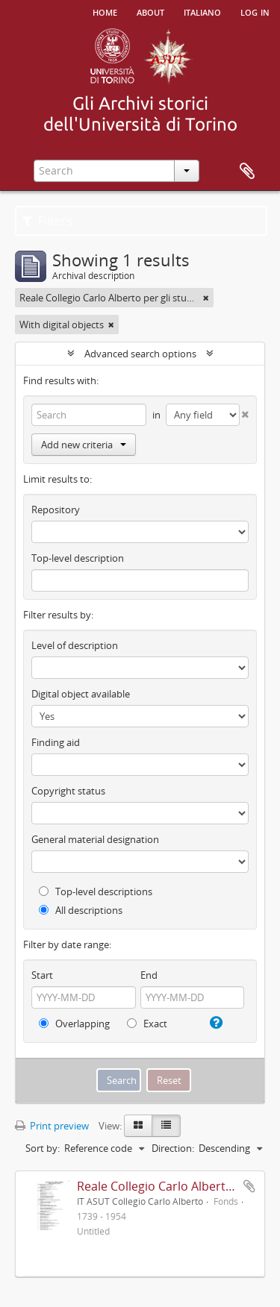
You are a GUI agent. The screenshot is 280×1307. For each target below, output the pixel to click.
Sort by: (42, 1148)
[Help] (214, 1022)
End (149, 975)
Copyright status (68, 790)
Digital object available (80, 693)
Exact (147, 1023)
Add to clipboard (249, 1186)
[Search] (88, 415)
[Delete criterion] (244, 411)
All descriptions (80, 910)
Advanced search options (140, 353)
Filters (47, 221)
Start (42, 975)
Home (105, 11)
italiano (202, 11)
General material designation (95, 839)
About (150, 11)
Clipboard (247, 171)
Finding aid (55, 742)
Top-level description (77, 558)
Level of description (74, 645)
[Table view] (166, 1126)
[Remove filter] (206, 297)
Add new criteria (83, 444)
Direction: (173, 1148)
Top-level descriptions (95, 891)
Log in (255, 11)
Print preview (52, 1125)
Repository (55, 509)
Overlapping (74, 1023)
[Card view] (138, 1126)
